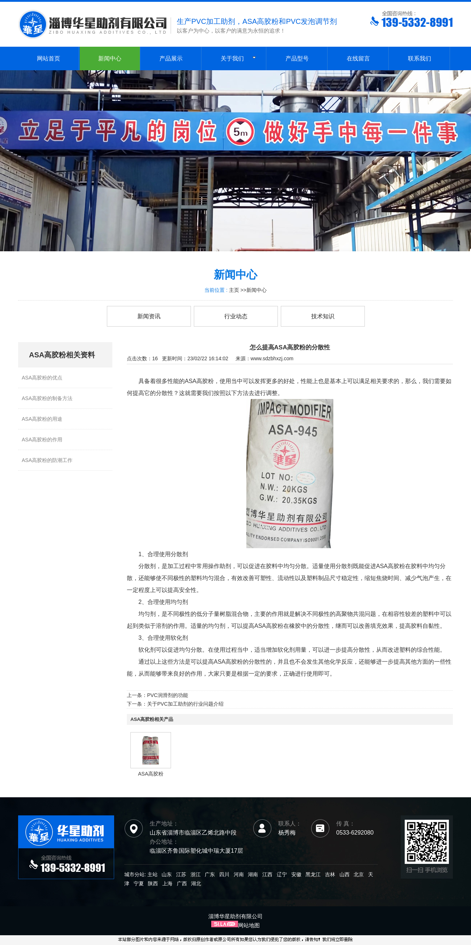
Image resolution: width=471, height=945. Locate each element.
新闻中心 (256, 290)
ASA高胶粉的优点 (42, 378)
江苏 (181, 874)
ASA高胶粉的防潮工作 (47, 460)
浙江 (196, 874)
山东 (167, 874)
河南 (239, 874)
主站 (152, 874)
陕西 (153, 883)
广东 (210, 874)
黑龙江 (313, 874)
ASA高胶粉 (150, 774)
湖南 (253, 874)
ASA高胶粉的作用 (42, 439)
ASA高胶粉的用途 (42, 419)
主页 (234, 290)
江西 (267, 874)
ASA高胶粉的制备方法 (47, 398)
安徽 (296, 874)
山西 (344, 874)
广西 (182, 883)
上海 (167, 883)
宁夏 (139, 883)
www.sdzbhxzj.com (272, 358)
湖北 (196, 883)
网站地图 (249, 925)
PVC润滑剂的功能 (167, 695)
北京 (359, 874)
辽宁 (282, 874)
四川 (224, 874)
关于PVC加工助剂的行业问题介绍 (185, 704)
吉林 (330, 874)
